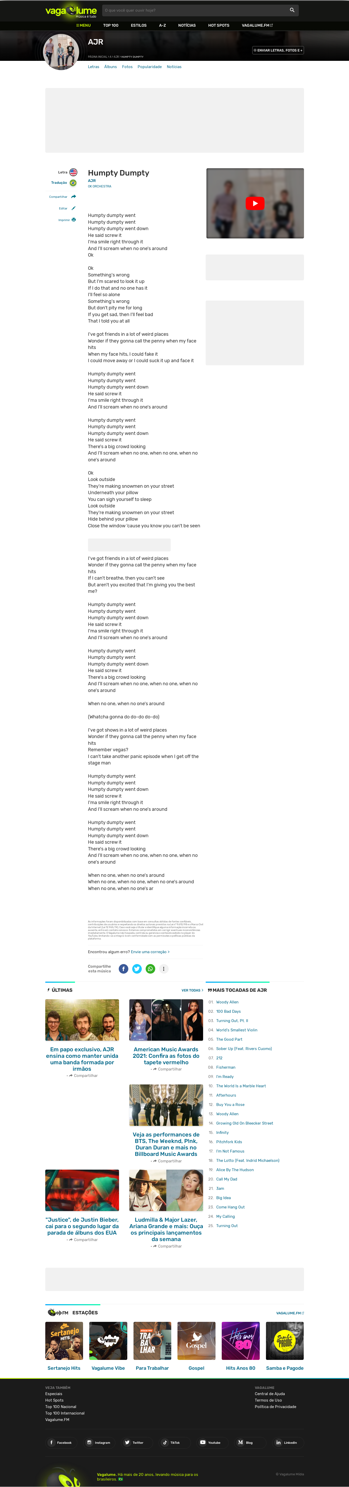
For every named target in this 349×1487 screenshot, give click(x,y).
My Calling (225, 1216)
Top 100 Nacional (60, 1406)
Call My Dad (226, 1179)
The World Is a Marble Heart (241, 1086)
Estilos (139, 25)
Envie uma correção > (150, 952)
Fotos (127, 66)
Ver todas (191, 990)
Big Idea (223, 1198)
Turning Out (227, 1225)
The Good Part (229, 1039)
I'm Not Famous (230, 1151)
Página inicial (97, 57)
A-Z (162, 25)
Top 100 (110, 25)
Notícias (187, 25)
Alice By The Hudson (235, 1170)
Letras (93, 66)
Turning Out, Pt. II (232, 1020)
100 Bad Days (228, 1011)
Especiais (53, 1393)
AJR (95, 42)
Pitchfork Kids (229, 1142)
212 (219, 1058)
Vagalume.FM (255, 25)
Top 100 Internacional (65, 1412)
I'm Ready (225, 1076)
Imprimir (64, 220)
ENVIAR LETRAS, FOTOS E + (279, 50)
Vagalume (71, 10)
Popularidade (150, 66)
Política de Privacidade (275, 1406)
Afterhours (226, 1095)
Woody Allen (227, 1002)
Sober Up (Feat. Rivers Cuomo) (244, 1048)
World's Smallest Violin (236, 1030)
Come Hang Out (230, 1207)
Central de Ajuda (270, 1393)
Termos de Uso (268, 1399)
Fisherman (225, 1067)
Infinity (222, 1132)
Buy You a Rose (230, 1104)
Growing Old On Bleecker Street (244, 1123)
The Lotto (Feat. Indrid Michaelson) (247, 1160)
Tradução (64, 183)
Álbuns (110, 66)
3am (220, 1188)
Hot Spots (218, 25)
